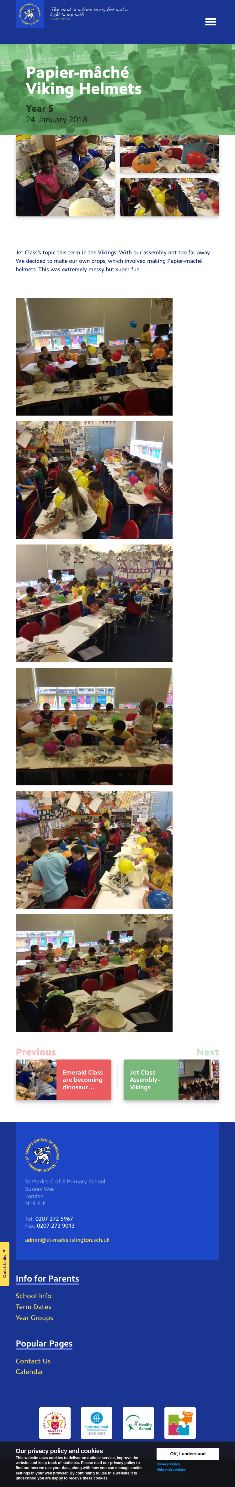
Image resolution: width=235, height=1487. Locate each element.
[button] (210, 22)
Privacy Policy (168, 1464)
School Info (33, 1296)
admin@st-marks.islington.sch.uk (67, 1239)
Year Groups (34, 1318)
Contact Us (33, 1361)
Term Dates (33, 1307)
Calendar (29, 1372)
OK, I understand (188, 1453)
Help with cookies (171, 1469)
